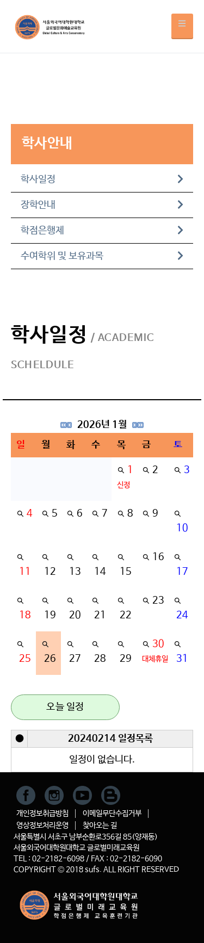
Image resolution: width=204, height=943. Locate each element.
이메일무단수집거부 (112, 813)
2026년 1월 (102, 424)
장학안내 (102, 205)
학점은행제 (102, 230)
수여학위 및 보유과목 (102, 256)
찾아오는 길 (100, 825)
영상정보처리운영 (42, 825)
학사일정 (102, 179)
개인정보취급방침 (42, 813)
